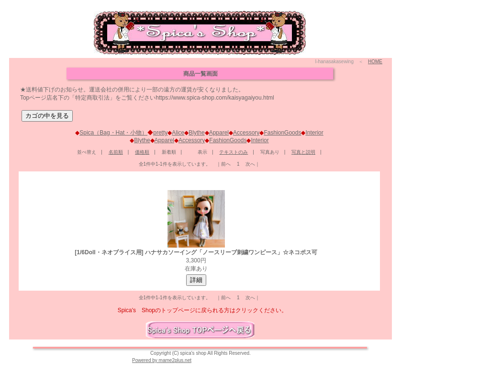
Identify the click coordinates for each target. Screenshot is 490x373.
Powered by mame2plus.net (161, 360)
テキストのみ (233, 152)
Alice (178, 132)
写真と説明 (303, 152)
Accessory (246, 132)
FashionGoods (282, 132)
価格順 (142, 152)
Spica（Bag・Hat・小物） (113, 132)
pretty (160, 132)
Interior (314, 132)
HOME (375, 61)
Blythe (196, 132)
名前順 (116, 152)
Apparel (219, 132)
